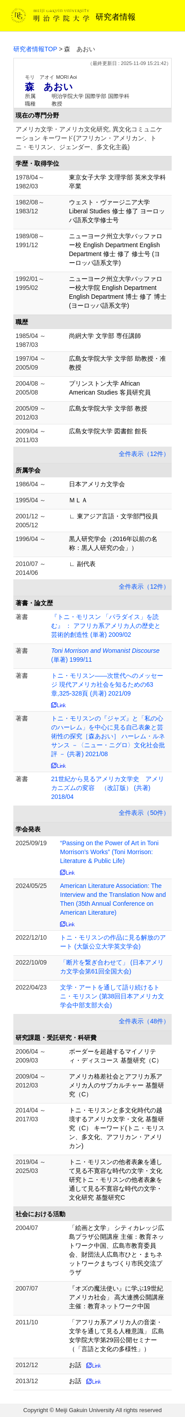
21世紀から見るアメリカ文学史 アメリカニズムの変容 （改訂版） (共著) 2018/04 (107, 787)
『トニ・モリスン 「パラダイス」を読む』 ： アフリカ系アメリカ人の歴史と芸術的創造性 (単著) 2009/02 (106, 625)
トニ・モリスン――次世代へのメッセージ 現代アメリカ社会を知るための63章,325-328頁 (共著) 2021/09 (107, 684)
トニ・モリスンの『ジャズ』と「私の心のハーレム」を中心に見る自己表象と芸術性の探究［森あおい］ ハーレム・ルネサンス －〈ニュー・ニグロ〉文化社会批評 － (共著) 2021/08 (108, 736)
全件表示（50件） (144, 812)
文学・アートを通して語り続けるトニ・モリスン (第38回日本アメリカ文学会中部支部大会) (112, 996)
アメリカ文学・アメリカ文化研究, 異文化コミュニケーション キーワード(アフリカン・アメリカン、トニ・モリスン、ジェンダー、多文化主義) (89, 138)
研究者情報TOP (35, 49)
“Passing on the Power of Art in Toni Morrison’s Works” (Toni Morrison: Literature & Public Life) (109, 851)
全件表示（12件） (144, 453)
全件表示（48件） (144, 1021)
